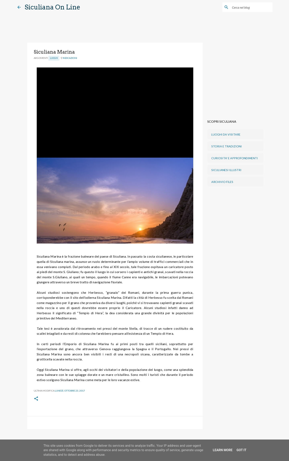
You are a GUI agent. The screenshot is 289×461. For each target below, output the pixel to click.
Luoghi (54, 58)
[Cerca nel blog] (251, 7)
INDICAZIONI (70, 57)
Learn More (222, 450)
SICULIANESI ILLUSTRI (226, 170)
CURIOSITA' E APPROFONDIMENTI (234, 158)
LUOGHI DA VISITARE (225, 134)
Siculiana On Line (52, 7)
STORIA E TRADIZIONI (226, 146)
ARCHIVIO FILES (222, 182)
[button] (36, 399)
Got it (241, 450)
